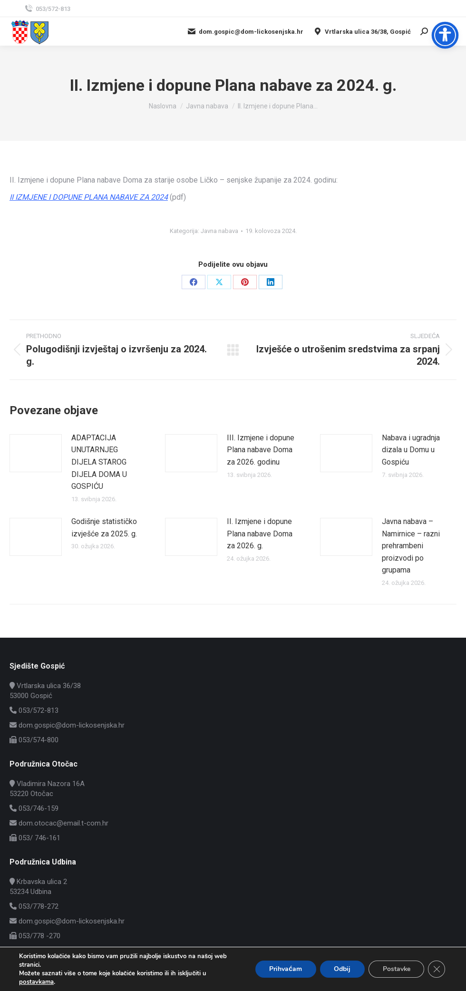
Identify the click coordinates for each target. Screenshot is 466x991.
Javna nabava (219, 230)
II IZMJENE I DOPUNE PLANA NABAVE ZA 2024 (89, 197)
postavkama (36, 982)
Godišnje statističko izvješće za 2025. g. (104, 527)
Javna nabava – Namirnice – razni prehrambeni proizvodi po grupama (411, 545)
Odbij (341, 968)
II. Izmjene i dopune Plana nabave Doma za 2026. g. (259, 533)
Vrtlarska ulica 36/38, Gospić (362, 31)
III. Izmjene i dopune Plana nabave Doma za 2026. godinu (260, 449)
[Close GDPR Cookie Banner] (436, 969)
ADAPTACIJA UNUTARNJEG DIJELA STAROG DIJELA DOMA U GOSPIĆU (99, 462)
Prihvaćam (284, 968)
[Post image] (36, 453)
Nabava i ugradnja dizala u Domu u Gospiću (411, 449)
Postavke (396, 968)
